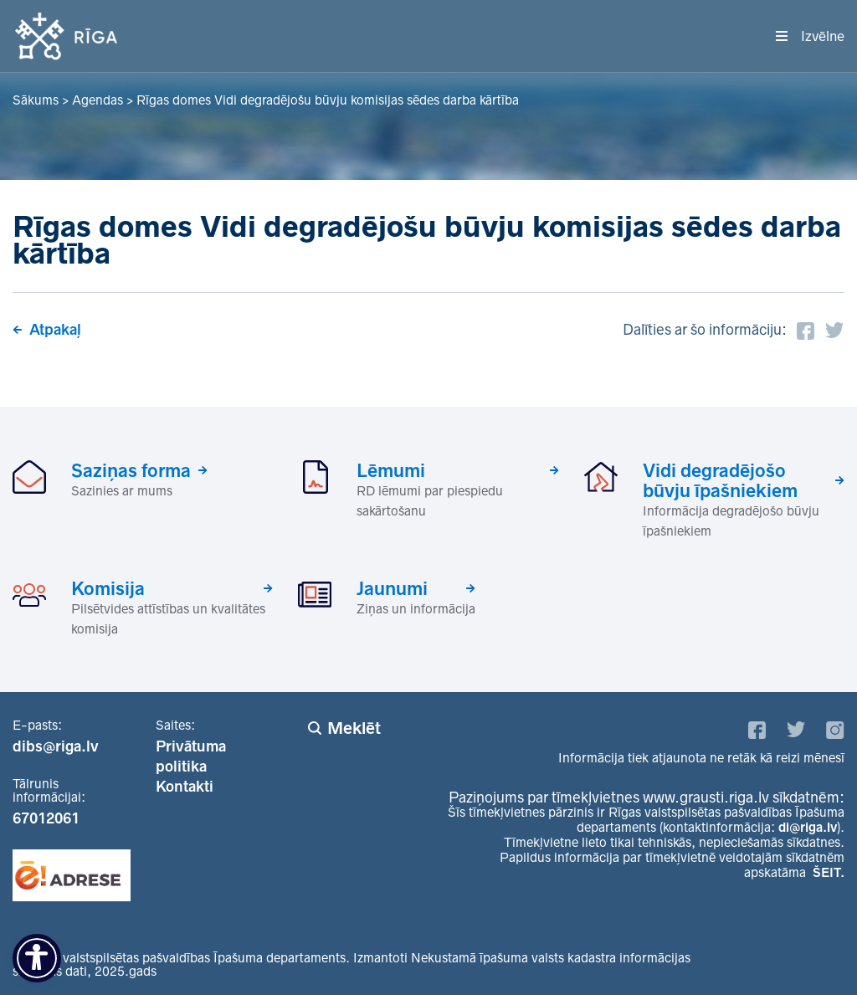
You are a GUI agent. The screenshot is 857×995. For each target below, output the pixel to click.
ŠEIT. (828, 872)
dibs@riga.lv (56, 746)
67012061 (46, 818)
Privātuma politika (191, 756)
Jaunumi (392, 588)
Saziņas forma (131, 470)
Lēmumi (391, 470)
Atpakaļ (55, 329)
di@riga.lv (807, 827)
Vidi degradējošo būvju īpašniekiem (720, 480)
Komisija (108, 588)
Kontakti (184, 786)
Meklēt (354, 728)
